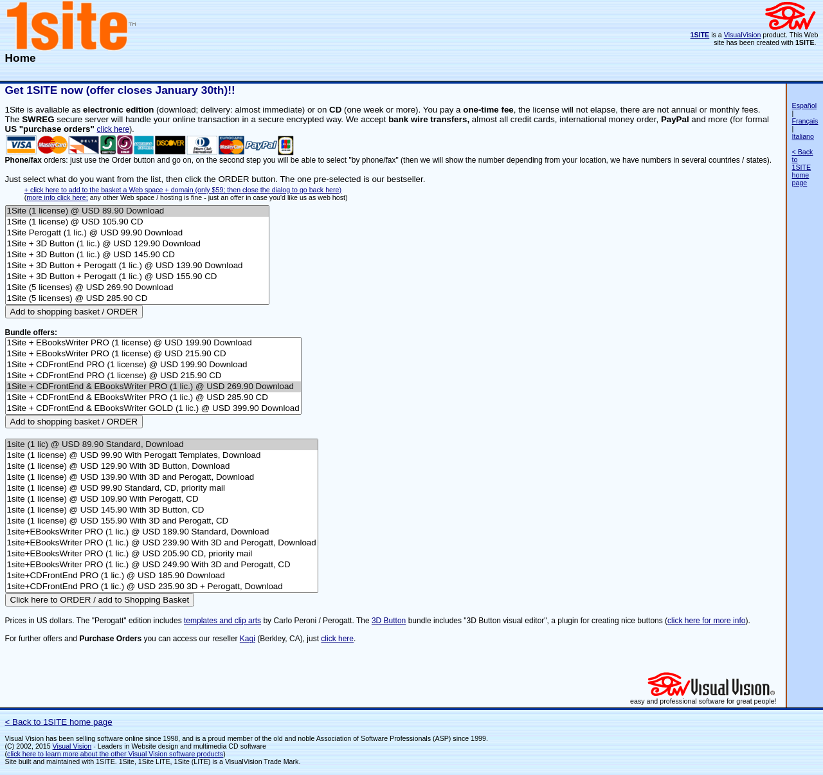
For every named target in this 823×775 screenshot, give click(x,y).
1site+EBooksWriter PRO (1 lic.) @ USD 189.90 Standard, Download (162, 532)
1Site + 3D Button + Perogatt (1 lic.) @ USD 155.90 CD (137, 276)
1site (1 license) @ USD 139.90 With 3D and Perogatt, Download (162, 477)
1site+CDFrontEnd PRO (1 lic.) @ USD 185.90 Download (162, 575)
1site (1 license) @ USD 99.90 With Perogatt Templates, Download (162, 455)
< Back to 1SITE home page (802, 167)
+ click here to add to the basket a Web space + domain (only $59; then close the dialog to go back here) (182, 190)
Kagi (247, 638)
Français (805, 121)
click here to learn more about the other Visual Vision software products (115, 754)
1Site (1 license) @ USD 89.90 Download (137, 211)
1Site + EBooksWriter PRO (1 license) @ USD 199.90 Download (153, 343)
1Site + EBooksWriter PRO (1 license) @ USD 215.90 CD (153, 354)
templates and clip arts (222, 620)
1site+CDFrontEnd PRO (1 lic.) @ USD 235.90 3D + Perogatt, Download (162, 586)
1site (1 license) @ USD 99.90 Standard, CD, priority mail (162, 488)
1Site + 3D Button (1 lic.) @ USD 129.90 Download (137, 244)
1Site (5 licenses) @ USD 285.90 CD (137, 298)
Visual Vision (72, 746)
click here (113, 129)
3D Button (389, 620)
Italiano (803, 136)
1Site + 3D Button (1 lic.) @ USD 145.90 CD (137, 255)
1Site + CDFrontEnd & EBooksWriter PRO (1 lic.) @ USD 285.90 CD (153, 397)
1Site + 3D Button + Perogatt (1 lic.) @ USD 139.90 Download (137, 265)
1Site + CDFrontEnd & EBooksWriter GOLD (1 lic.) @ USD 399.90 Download (153, 408)
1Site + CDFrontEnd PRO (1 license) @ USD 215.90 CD (153, 375)
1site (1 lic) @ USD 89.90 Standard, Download (162, 444)
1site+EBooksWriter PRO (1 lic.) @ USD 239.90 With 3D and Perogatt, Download (162, 543)
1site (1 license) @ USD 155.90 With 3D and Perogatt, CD (162, 521)
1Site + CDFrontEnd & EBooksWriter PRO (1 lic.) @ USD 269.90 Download (153, 386)
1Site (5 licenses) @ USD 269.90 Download (137, 287)
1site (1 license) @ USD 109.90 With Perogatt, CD (162, 499)
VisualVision (742, 35)
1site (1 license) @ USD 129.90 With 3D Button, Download (162, 466)
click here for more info (706, 620)
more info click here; (56, 197)
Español (804, 105)
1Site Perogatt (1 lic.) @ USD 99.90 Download (137, 233)
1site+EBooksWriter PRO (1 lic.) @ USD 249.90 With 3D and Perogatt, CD (162, 565)
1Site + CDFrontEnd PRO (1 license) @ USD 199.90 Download (153, 365)
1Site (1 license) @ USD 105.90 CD (137, 222)
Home (20, 57)
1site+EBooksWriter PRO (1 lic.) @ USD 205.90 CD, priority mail (162, 554)
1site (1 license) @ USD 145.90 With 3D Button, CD (162, 510)
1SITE (700, 35)
